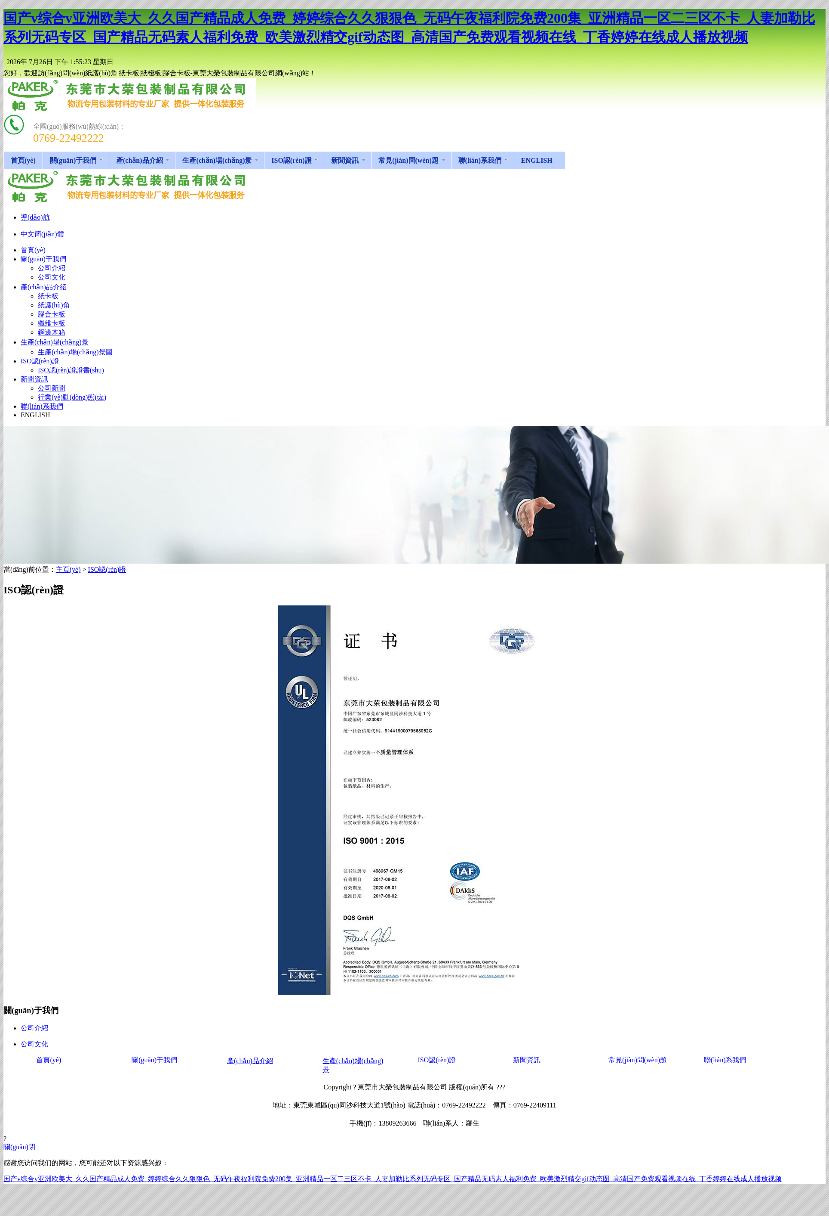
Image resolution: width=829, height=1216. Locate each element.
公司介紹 (34, 1028)
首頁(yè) (48, 1060)
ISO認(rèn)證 (107, 569)
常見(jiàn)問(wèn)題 (637, 1060)
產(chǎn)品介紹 (250, 1060)
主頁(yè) (68, 569)
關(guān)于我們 (154, 1060)
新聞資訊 (526, 1060)
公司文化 (34, 1044)
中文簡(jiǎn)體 (42, 234)
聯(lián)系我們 (725, 1060)
